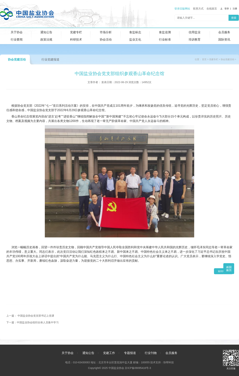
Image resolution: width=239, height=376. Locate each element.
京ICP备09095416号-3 (138, 367)
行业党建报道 (50, 59)
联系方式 (198, 8)
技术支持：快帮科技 (162, 362)
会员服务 (224, 32)
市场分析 (106, 32)
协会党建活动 (17, 59)
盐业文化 (135, 39)
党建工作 (109, 353)
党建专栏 (76, 32)
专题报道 (130, 353)
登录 (226, 8)
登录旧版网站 (182, 8)
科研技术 (76, 39)
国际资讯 (224, 39)
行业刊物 (151, 353)
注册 (235, 8)
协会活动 (106, 39)
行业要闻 (17, 39)
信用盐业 (195, 32)
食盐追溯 (165, 32)
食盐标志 (135, 32)
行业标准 (165, 39)
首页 (204, 59)
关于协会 (17, 32)
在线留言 (212, 8)
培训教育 (195, 39)
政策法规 (46, 39)
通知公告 (46, 32)
